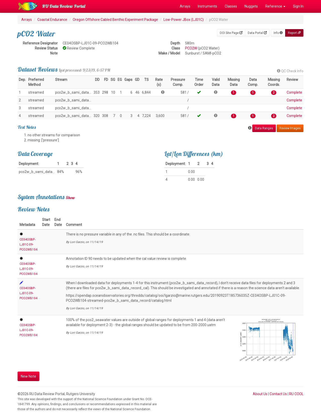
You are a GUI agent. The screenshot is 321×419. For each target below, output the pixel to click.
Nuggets (251, 6)
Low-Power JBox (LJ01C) (184, 20)
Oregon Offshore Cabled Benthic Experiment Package (115, 20)
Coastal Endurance (52, 20)
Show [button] (70, 197)
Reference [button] (275, 6)
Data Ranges (264, 128)
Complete (294, 92)
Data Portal (257, 33)
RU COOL (296, 394)
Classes (231, 6)
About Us (260, 394)
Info (278, 33)
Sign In (298, 6)
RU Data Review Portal (63, 6)
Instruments (207, 6)
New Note (28, 376)
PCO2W (191, 48)
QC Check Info (290, 71)
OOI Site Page (231, 33)
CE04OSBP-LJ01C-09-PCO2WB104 (28, 244)
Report (294, 33)
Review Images (290, 128)
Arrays (185, 6)
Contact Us (278, 394)
